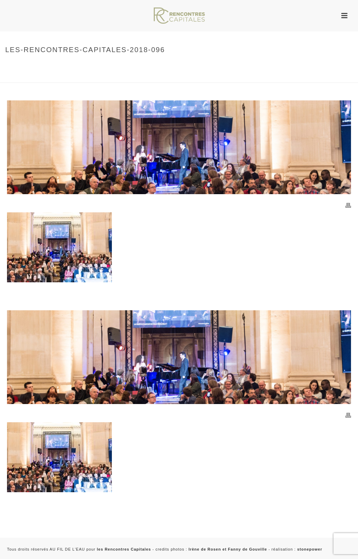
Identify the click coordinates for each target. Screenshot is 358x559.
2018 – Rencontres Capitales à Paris (46, 76)
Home (10, 64)
